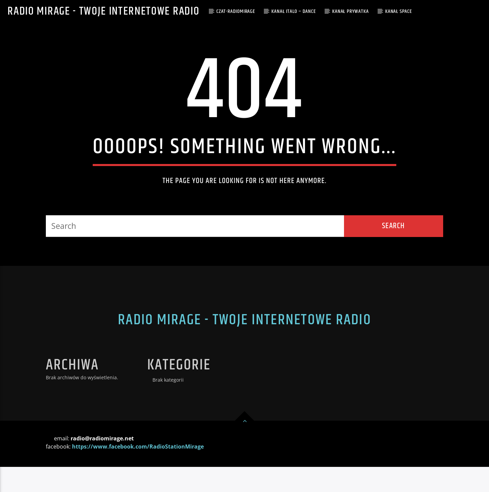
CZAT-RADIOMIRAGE (235, 11)
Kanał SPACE (398, 11)
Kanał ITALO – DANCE (293, 11)
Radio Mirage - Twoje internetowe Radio (103, 11)
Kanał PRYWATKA (350, 11)
